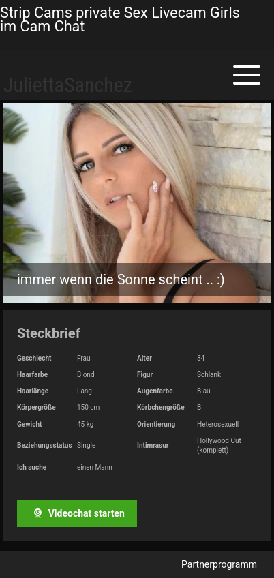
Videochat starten (77, 513)
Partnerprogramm (219, 564)
